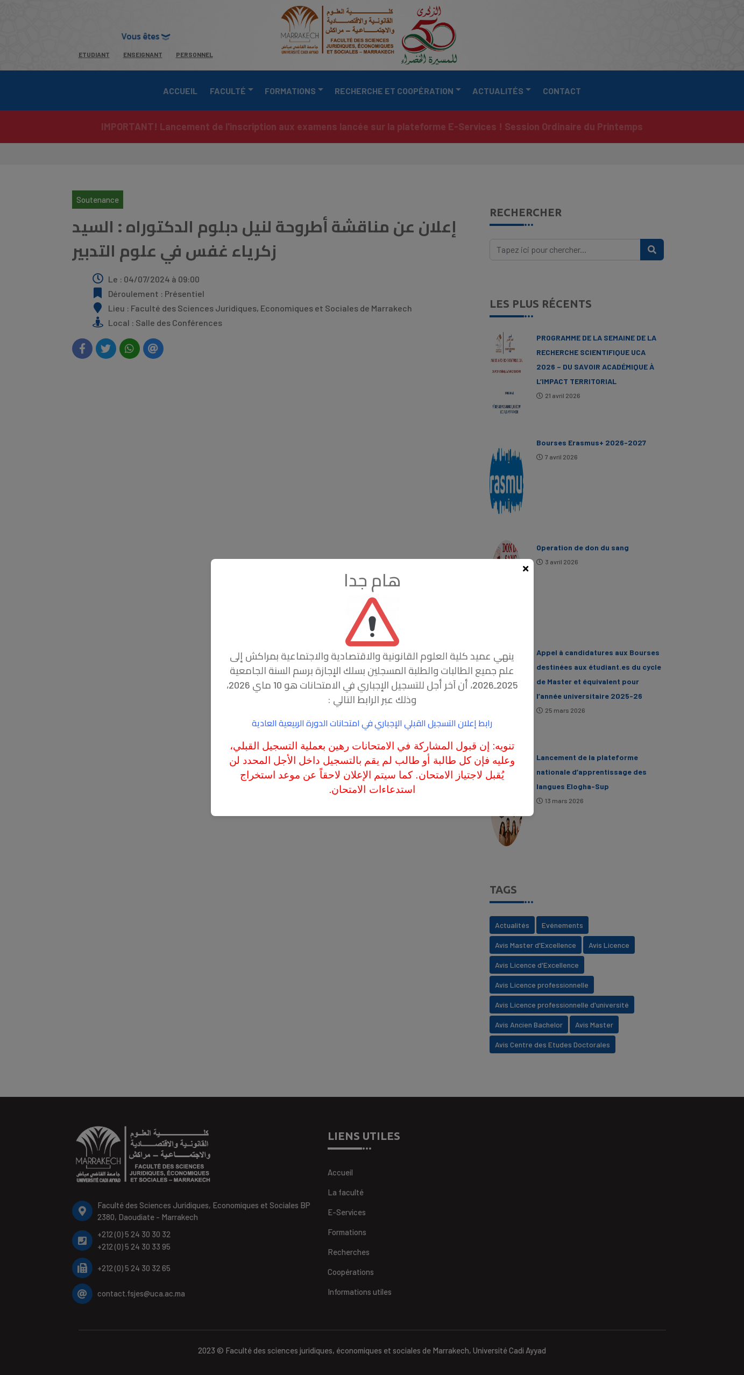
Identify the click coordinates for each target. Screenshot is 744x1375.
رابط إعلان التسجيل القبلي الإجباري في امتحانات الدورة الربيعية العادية (372, 723)
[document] (372, 687)
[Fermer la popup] (525, 568)
